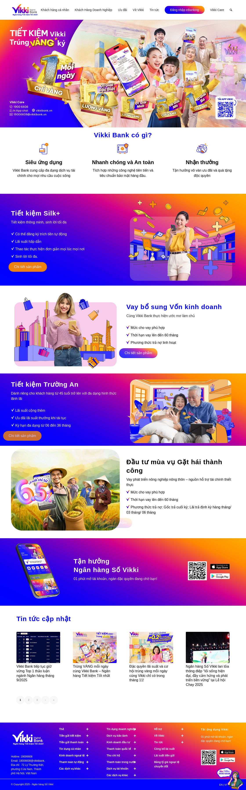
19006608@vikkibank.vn (33, 760)
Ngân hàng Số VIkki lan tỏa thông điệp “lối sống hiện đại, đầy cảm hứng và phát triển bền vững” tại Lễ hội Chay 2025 (207, 676)
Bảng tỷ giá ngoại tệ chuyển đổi (166, 764)
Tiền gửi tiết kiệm (75, 735)
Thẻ (75, 729)
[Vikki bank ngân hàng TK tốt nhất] (25, 10)
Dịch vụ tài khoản (123, 768)
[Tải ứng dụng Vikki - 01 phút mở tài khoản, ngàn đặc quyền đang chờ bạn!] (210, 759)
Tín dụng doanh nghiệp (123, 729)
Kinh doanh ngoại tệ (75, 755)
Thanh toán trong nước (123, 762)
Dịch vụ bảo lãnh (123, 735)
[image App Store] (229, 754)
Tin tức (171, 742)
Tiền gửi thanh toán (75, 742)
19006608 (26, 756)
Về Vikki (171, 735)
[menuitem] (55, 10)
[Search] (231, 10)
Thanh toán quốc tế (123, 749)
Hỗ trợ (171, 729)
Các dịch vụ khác (75, 768)
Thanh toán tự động (75, 762)
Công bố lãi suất (164, 748)
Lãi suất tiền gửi (164, 755)
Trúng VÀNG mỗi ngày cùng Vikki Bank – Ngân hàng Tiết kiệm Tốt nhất (91, 671)
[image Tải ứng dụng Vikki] (199, 573)
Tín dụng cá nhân (75, 749)
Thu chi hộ (123, 755)
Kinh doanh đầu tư (123, 742)
